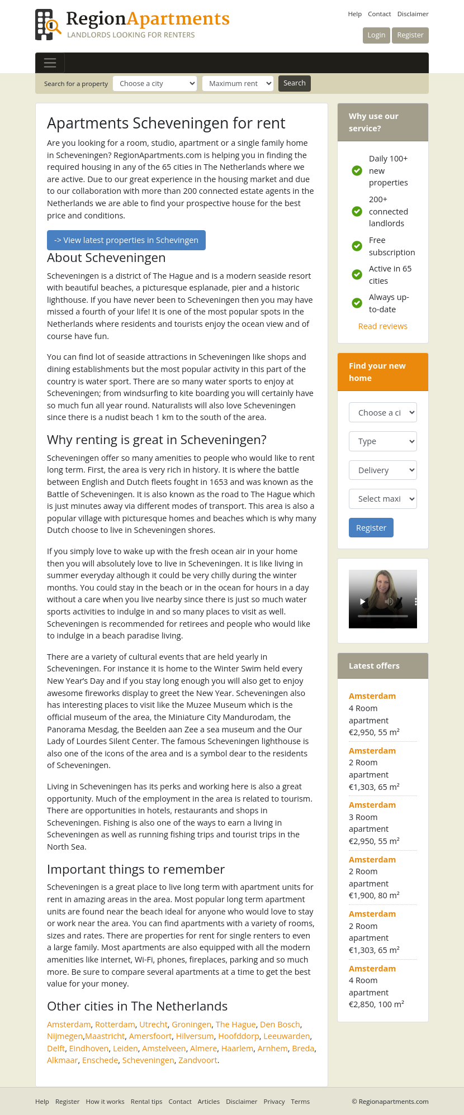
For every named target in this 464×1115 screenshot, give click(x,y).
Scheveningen (148, 1060)
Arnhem (273, 1048)
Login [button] (377, 35)
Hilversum (195, 1036)
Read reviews (383, 326)
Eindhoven (89, 1048)
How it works (105, 1101)
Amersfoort (150, 1036)
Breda (303, 1048)
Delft (56, 1048)
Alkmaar (62, 1060)
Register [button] (410, 35)
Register (67, 1101)
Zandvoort (197, 1060)
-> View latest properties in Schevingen (126, 240)
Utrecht (153, 1024)
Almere (203, 1048)
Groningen (191, 1024)
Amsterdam (69, 1024)
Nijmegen (65, 1036)
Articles (209, 1101)
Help (355, 13)
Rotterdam (115, 1024)
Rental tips (147, 1101)
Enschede (100, 1060)
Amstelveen (164, 1048)
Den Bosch (280, 1024)
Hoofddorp (238, 1036)
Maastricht (105, 1036)
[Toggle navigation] (50, 63)
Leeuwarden (286, 1036)
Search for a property (76, 83)
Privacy (274, 1101)
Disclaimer (413, 13)
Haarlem (237, 1048)
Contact (379, 13)
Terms (300, 1101)
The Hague (236, 1024)
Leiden (125, 1048)
